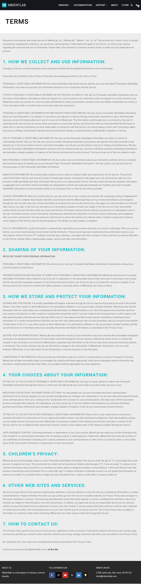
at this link (53, 550)
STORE (125, 5)
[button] (69, 5)
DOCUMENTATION (82, 5)
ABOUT (114, 5)
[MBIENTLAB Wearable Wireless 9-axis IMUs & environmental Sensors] (14, 5)
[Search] (132, 5)
